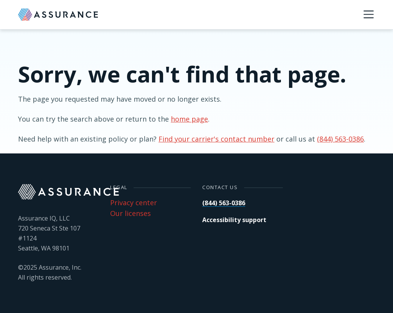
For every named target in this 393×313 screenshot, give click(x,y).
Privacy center (133, 202)
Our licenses (130, 213)
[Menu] (368, 14)
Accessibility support (234, 220)
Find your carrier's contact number (216, 138)
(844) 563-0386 (340, 138)
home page (189, 119)
